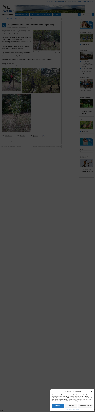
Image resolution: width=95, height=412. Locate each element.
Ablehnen (71, 405)
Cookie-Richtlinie (68, 409)
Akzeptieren (58, 405)
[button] (91, 391)
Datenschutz (76, 409)
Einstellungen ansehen (85, 405)
